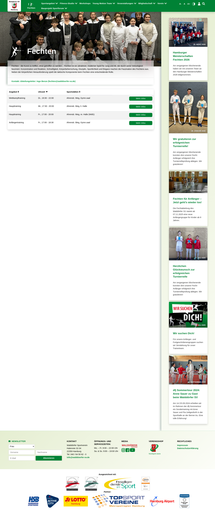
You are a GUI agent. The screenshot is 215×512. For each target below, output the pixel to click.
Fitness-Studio (67, 3)
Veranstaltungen (125, 3)
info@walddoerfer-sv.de (78, 457)
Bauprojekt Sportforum (53, 8)
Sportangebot (48, 3)
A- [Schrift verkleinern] (180, 4)
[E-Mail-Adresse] (22, 458)
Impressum (182, 445)
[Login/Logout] (199, 3)
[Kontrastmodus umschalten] (193, 4)
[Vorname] (22, 452)
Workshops (85, 3)
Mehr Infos (140, 98)
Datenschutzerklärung (187, 448)
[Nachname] (49, 452)
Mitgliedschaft (145, 3)
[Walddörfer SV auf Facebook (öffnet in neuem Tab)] (128, 451)
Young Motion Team (103, 3)
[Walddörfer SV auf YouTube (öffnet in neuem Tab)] (132, 451)
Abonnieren (48, 458)
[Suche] (204, 3)
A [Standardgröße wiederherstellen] (184, 4)
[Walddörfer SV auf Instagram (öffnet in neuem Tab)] (123, 451)
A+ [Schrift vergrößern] (188, 4)
